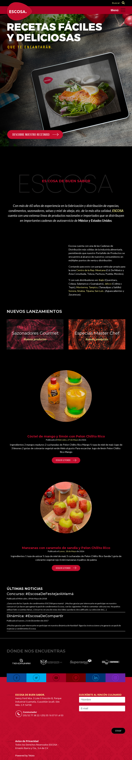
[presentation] (104, 719)
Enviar (118, 730)
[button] (8, 80)
